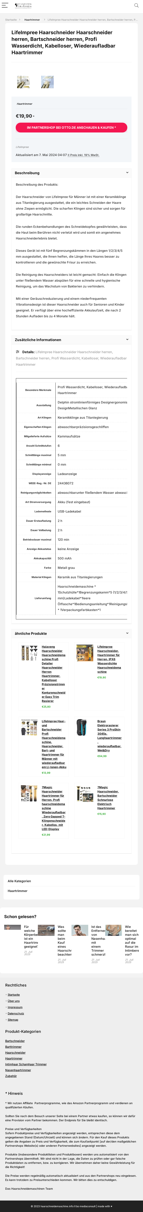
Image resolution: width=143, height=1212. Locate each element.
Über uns (14, 1001)
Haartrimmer (32, 19)
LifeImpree (22, 147)
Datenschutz (16, 1013)
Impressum (15, 1007)
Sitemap (13, 1019)
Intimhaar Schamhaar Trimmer (26, 1064)
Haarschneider (15, 1052)
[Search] (137, 5)
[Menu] (5, 5)
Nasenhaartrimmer (18, 1070)
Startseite (11, 19)
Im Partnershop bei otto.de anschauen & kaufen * (71, 128)
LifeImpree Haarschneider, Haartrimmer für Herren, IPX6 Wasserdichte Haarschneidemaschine (109, 659)
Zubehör (11, 1076)
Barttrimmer (13, 1046)
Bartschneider (15, 1041)
